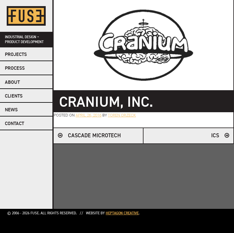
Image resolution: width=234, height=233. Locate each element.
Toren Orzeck (122, 115)
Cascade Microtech (94, 136)
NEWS (11, 110)
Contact (14, 123)
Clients (14, 96)
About (12, 82)
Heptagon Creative (122, 213)
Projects (16, 54)
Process (15, 68)
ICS (215, 136)
